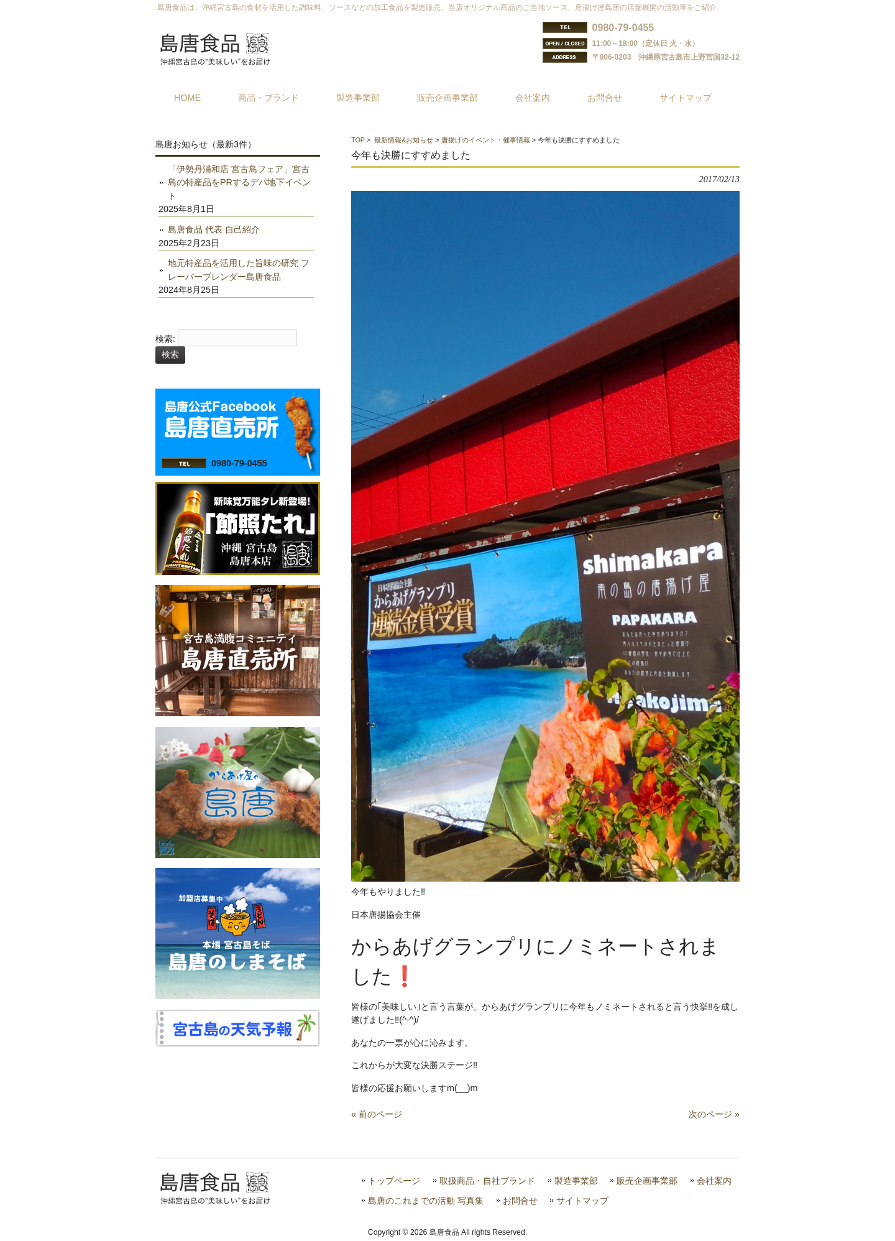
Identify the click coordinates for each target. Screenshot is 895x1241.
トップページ (394, 1181)
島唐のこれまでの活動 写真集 (426, 1201)
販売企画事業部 (647, 1181)
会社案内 (714, 1181)
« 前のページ (376, 1114)
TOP (358, 140)
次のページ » (714, 1114)
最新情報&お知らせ (403, 140)
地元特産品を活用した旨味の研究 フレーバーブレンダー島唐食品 (239, 270)
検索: (165, 339)
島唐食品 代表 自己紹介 (214, 229)
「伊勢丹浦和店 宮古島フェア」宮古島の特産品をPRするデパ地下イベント (239, 182)
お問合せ (520, 1201)
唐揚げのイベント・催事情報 (485, 140)
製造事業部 (576, 1181)
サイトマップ (582, 1201)
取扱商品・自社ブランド (487, 1181)
